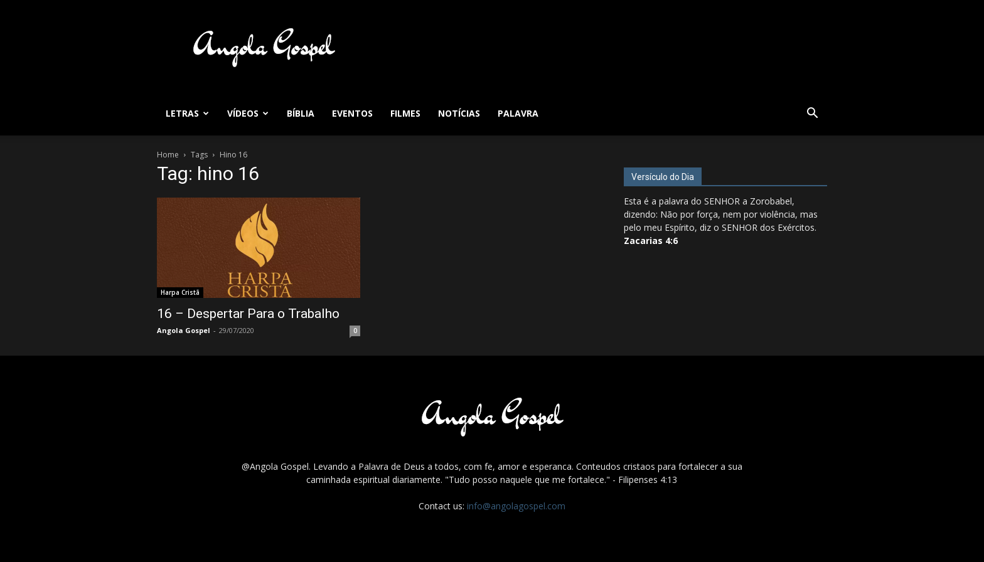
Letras (187, 113)
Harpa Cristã (180, 292)
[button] (812, 114)
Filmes (405, 113)
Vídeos (248, 113)
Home (168, 154)
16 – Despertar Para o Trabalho (248, 313)
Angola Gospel (183, 330)
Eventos (352, 113)
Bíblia (300, 113)
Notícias (459, 113)
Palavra (518, 113)
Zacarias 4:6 (651, 241)
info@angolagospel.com (516, 506)
